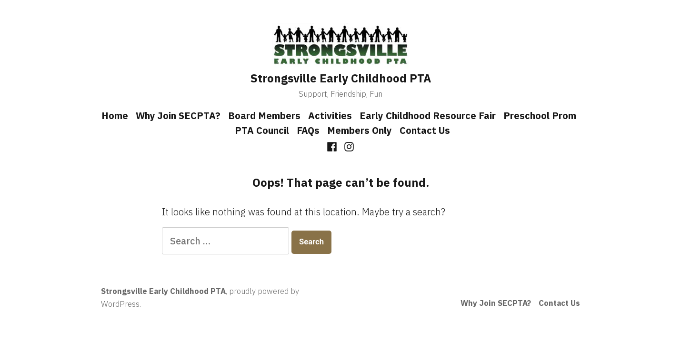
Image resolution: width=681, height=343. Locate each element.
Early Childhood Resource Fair (428, 115)
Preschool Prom (539, 115)
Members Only (359, 130)
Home (114, 115)
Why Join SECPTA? (178, 115)
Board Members (264, 115)
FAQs (308, 130)
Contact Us (425, 130)
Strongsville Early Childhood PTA (340, 78)
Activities (330, 115)
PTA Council (262, 130)
